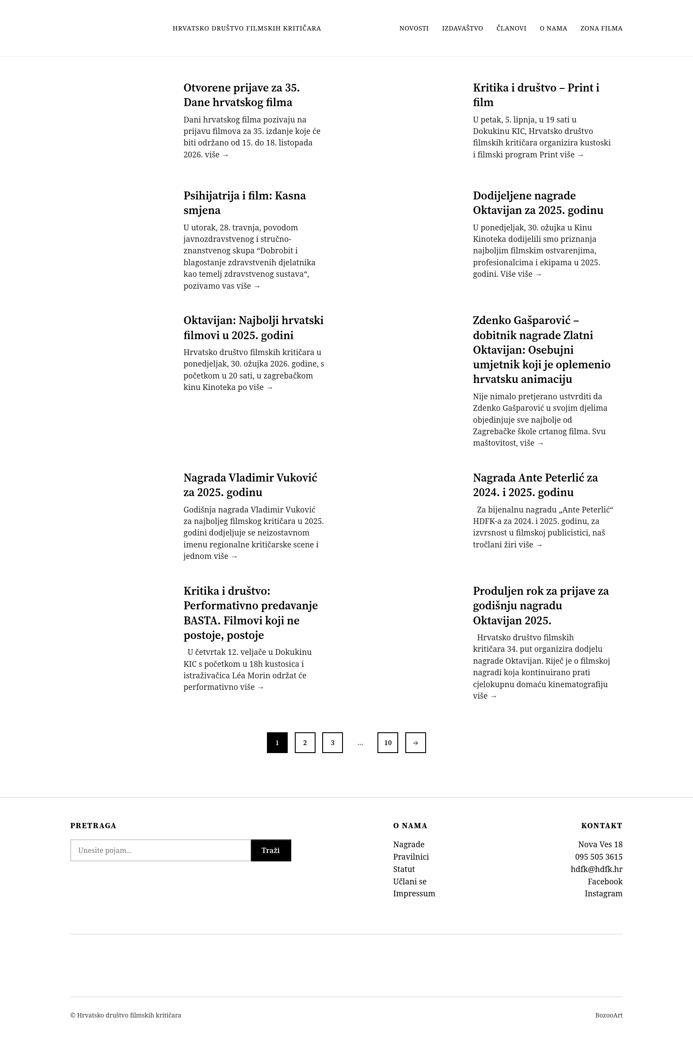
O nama (553, 28)
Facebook (605, 877)
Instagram (604, 890)
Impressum (414, 890)
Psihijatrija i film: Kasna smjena (245, 202)
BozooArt (609, 1012)
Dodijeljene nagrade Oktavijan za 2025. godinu (538, 202)
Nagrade (409, 840)
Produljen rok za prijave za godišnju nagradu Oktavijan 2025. (541, 603)
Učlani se (410, 877)
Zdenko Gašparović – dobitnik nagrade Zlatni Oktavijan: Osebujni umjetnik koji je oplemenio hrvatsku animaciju (542, 348)
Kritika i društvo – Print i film (536, 95)
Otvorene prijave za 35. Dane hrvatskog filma (242, 95)
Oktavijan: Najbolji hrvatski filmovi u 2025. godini (254, 326)
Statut (404, 865)
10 (388, 739)
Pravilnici (411, 853)
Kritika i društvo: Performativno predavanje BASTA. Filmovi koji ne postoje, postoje (251, 610)
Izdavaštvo (462, 28)
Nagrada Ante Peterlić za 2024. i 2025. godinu (535, 482)
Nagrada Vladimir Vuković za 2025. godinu (251, 482)
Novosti (414, 28)
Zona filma (602, 28)
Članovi (512, 28)
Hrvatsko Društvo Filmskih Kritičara (247, 28)
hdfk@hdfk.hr (597, 865)
